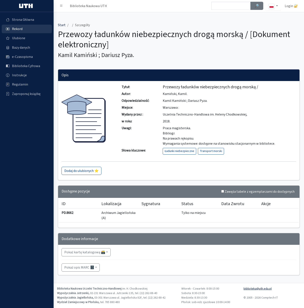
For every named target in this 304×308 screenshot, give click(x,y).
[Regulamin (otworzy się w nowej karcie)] (27, 84)
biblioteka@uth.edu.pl (258, 289)
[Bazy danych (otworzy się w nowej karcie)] (27, 47)
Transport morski (211, 151)
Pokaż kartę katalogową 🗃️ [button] (84, 252)
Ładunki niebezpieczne (179, 151)
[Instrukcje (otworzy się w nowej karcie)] (27, 75)
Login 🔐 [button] (291, 6)
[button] (61, 6)
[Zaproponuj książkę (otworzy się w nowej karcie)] (27, 94)
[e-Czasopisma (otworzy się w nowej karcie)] (27, 57)
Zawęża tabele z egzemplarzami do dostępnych (260, 191)
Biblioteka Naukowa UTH (88, 6)
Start (62, 25)
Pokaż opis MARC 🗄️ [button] (79, 267)
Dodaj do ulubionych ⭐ (81, 170)
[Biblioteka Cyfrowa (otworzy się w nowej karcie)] (27, 66)
